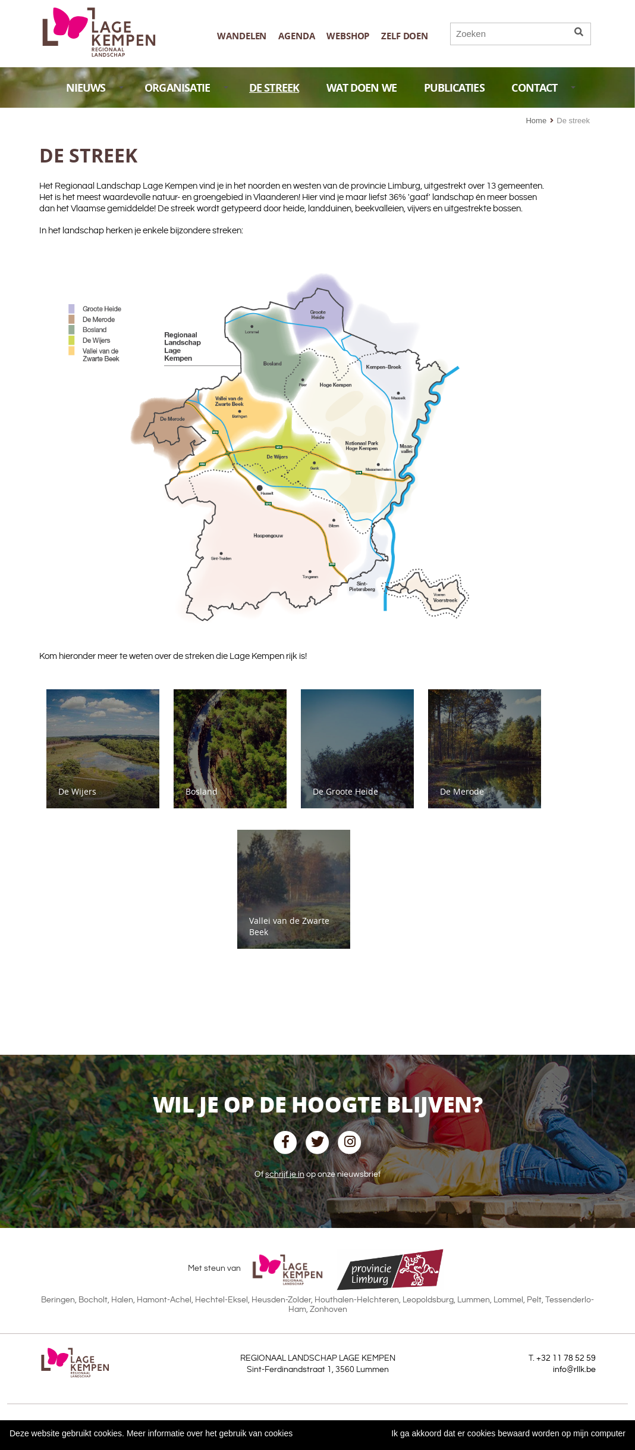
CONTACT (543, 87)
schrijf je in (284, 1174)
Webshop (347, 36)
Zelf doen (404, 36)
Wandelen (241, 36)
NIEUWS (95, 87)
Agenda (296, 36)
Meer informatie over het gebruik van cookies (210, 1433)
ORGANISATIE (186, 87)
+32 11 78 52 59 (566, 1358)
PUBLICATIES (454, 87)
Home (536, 120)
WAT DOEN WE (361, 87)
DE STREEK (274, 87)
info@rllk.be (574, 1369)
